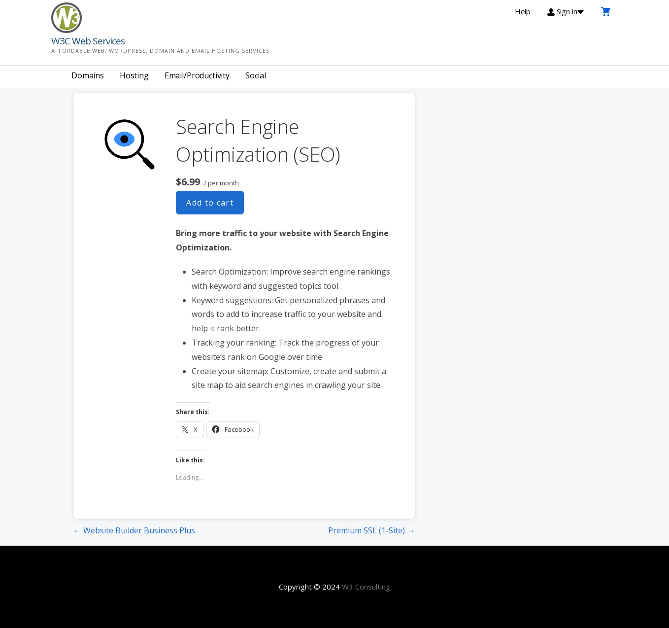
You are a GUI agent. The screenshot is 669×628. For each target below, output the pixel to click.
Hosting (134, 75)
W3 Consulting (366, 587)
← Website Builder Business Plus (134, 530)
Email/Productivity (197, 75)
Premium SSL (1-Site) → (371, 530)
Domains (87, 75)
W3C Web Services (88, 41)
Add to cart (210, 202)
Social (255, 75)
